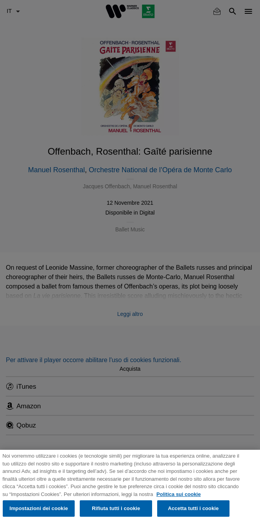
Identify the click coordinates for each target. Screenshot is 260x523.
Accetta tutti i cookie (193, 508)
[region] (130, 486)
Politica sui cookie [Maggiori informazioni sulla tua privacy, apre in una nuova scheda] (178, 494)
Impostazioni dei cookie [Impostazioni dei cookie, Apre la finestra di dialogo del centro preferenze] (38, 508)
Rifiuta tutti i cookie (116, 508)
